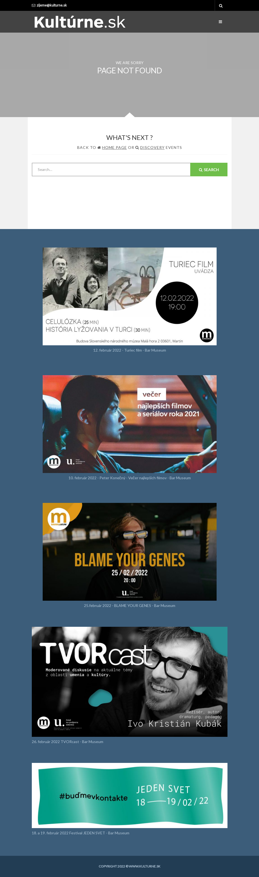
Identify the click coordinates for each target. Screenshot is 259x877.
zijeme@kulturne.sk (52, 5)
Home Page (114, 147)
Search (209, 169)
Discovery (152, 147)
